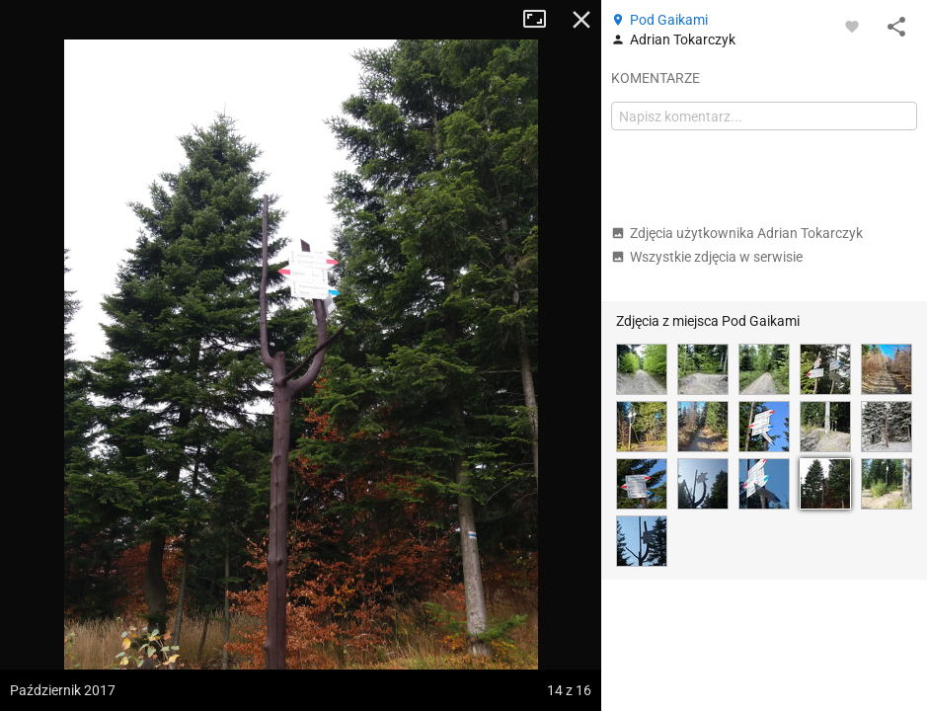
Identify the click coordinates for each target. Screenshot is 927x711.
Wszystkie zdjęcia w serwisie (707, 257)
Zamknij (581, 20)
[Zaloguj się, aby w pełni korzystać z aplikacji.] (852, 26)
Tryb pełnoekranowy (542, 20)
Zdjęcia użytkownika (737, 233)
